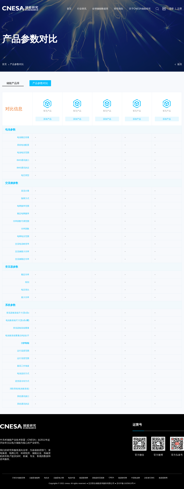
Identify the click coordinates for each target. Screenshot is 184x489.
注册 (179, 9)
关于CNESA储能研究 (140, 9)
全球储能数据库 (100, 9)
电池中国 (71, 478)
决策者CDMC (149, 478)
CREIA (111, 478)
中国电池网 (135, 478)
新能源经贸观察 (98, 478)
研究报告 (118, 9)
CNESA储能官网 (18, 478)
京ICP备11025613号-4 (126, 483)
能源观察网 (163, 478)
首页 (69, 9)
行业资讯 (81, 9)
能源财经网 (122, 478)
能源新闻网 (83, 478)
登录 (171, 9)
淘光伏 (46, 478)
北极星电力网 (58, 478)
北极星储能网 (34, 478)
